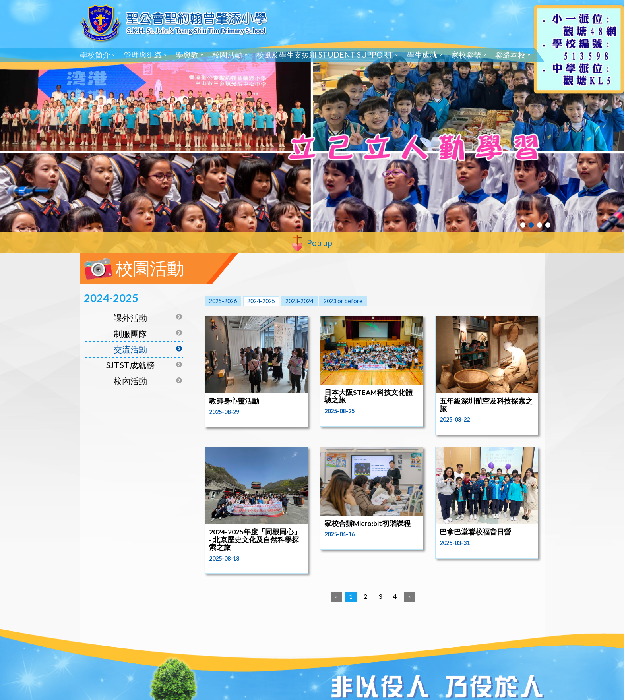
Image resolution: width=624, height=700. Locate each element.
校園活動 (227, 54)
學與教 (187, 54)
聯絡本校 (510, 54)
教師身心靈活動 (234, 401)
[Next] (409, 597)
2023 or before (343, 301)
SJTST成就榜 (130, 365)
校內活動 (130, 381)
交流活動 (130, 349)
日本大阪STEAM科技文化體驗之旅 (368, 396)
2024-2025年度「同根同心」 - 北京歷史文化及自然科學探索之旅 (255, 539)
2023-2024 (299, 301)
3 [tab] (539, 225)
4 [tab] (547, 225)
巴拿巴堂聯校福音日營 (475, 532)
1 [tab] (522, 225)
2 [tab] (531, 225)
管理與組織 (143, 54)
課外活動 (130, 318)
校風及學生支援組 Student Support (324, 54)
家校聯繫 (466, 54)
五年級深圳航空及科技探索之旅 (486, 405)
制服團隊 (130, 333)
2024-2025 (261, 301)
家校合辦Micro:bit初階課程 (367, 523)
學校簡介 (95, 54)
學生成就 (422, 54)
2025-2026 (223, 301)
